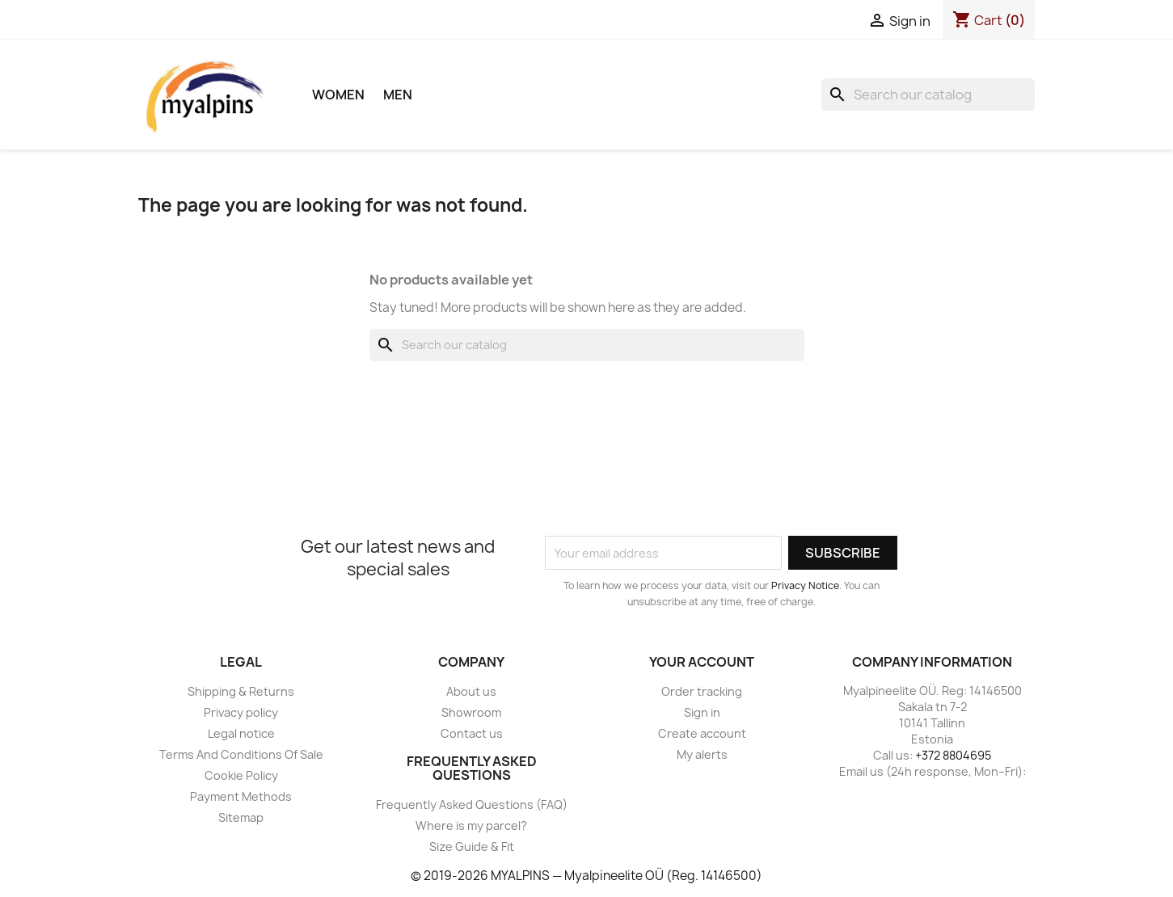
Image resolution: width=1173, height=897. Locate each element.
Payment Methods (241, 796)
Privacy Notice (805, 585)
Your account (701, 662)
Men (397, 94)
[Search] (928, 94)
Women (338, 94)
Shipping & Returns (241, 691)
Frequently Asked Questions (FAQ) (472, 804)
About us (471, 691)
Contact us (472, 733)
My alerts (702, 754)
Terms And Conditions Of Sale (241, 754)
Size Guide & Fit (471, 846)
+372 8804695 (953, 755)
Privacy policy (241, 712)
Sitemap (241, 817)
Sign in (702, 712)
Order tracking (701, 691)
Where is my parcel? (471, 825)
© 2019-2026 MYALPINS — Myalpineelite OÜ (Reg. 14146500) (586, 875)
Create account (702, 733)
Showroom (471, 712)
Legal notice (241, 733)
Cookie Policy (241, 775)
